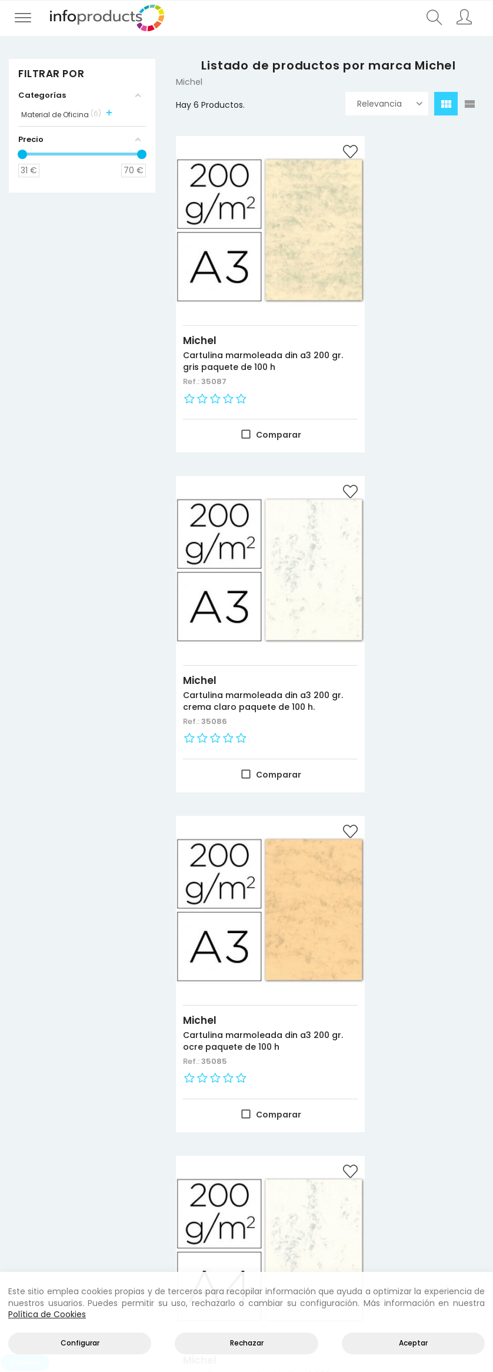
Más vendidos (40, 1173)
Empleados (363, 1202)
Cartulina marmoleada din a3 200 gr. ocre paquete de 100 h (242, 619)
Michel (199, 293)
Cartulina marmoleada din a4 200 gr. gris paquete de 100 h (405, 619)
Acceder (358, 1145)
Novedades (35, 1145)
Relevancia (389, 104)
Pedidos (356, 1188)
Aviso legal (443, 1145)
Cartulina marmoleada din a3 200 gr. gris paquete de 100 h (240, 319)
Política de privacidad (451, 1159)
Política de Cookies (47, 1314)
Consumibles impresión (123, 1159)
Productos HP (121, 1145)
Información (366, 1159)
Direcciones (365, 1173)
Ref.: (192, 345)
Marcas (27, 1188)
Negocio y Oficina (123, 1173)
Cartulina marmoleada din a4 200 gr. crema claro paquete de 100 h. (240, 920)
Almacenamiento (123, 1188)
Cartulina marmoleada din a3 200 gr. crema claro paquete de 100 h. (405, 319)
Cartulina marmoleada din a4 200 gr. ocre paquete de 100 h (407, 920)
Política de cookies (451, 1173)
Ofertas (28, 1159)
